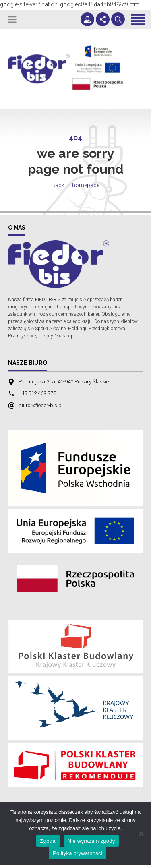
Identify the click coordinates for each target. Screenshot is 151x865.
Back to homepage (75, 185)
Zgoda (48, 841)
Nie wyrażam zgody (91, 841)
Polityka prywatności (77, 853)
